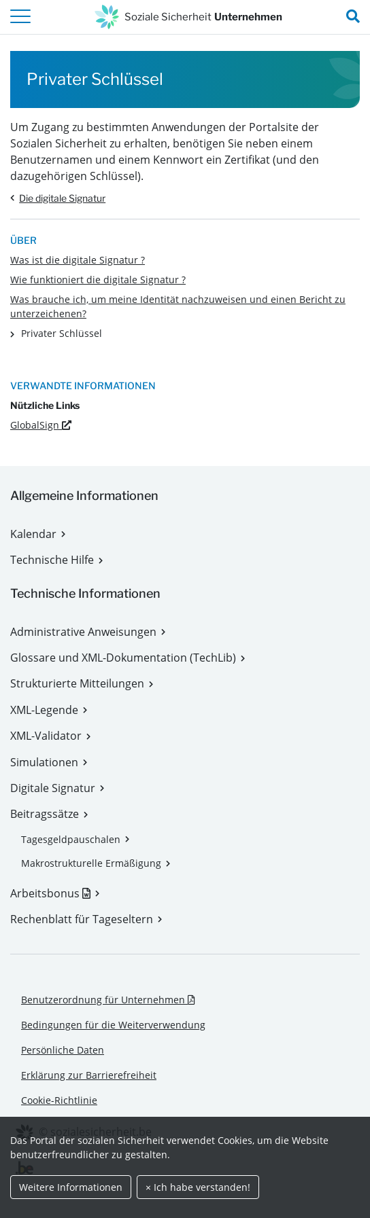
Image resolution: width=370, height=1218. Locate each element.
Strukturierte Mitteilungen (77, 683)
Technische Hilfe (52, 559)
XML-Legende (44, 709)
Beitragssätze (44, 813)
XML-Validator (46, 735)
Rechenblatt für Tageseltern (81, 919)
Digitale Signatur (52, 788)
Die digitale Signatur (62, 198)
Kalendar (33, 533)
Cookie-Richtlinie (59, 1100)
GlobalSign (40, 424)
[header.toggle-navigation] (20, 17)
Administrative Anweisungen (83, 631)
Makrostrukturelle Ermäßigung (91, 863)
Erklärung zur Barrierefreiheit (88, 1075)
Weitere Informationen (70, 1187)
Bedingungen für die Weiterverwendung (113, 1024)
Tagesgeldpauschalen (70, 839)
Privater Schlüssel (61, 333)
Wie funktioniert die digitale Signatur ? (98, 279)
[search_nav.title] (353, 17)
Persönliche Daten (62, 1049)
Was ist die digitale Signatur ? (77, 259)
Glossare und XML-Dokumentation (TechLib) (123, 657)
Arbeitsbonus (54, 893)
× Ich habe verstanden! (198, 1187)
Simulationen (44, 762)
